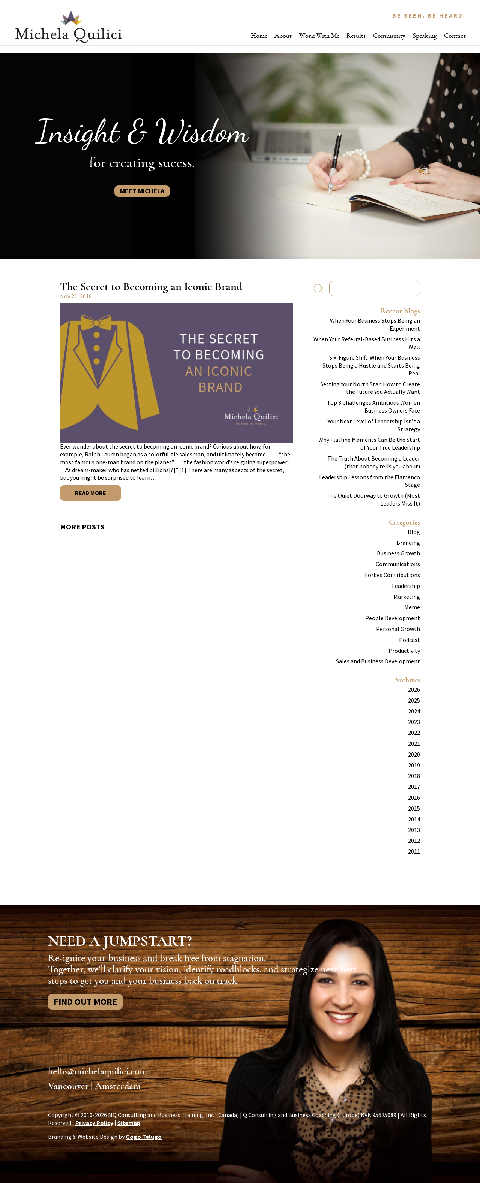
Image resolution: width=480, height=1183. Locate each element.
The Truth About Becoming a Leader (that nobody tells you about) (373, 462)
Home (259, 35)
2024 (414, 711)
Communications (398, 564)
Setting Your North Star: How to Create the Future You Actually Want (370, 388)
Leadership (406, 585)
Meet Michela (142, 191)
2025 (414, 700)
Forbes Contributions (392, 575)
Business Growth (398, 553)
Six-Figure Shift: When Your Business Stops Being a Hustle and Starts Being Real (371, 365)
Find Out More (85, 1001)
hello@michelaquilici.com (97, 1071)
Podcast (409, 639)
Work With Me (319, 35)
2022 (414, 732)
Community (389, 35)
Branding (408, 542)
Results (356, 35)
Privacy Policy (94, 1122)
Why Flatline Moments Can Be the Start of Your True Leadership (369, 443)
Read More (90, 493)
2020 (414, 754)
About (283, 35)
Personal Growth (398, 629)
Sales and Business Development (378, 661)
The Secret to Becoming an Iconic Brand (151, 286)
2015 (414, 808)
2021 (414, 743)
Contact (455, 35)
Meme (412, 607)
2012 (414, 840)
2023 (414, 721)
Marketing (406, 596)
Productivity (404, 650)
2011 (414, 851)
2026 (414, 689)
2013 (414, 829)
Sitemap (128, 1122)
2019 (414, 765)
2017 (414, 786)
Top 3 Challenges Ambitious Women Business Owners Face (373, 406)
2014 (414, 819)
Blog (414, 531)
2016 (414, 797)
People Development (392, 618)
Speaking (424, 35)
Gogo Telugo (144, 1136)
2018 (414, 775)
